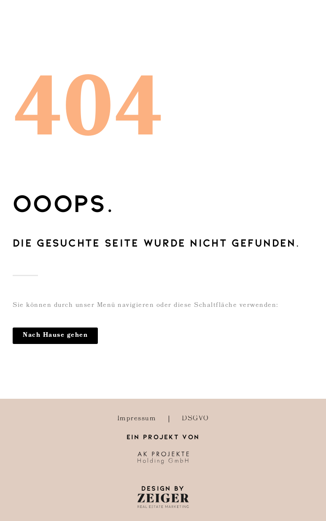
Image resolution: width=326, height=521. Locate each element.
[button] (55, 336)
